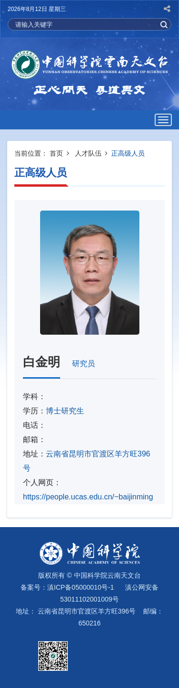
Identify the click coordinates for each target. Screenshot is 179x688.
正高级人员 (128, 153)
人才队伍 (88, 153)
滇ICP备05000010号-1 (80, 587)
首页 (56, 153)
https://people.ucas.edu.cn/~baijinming (88, 497)
